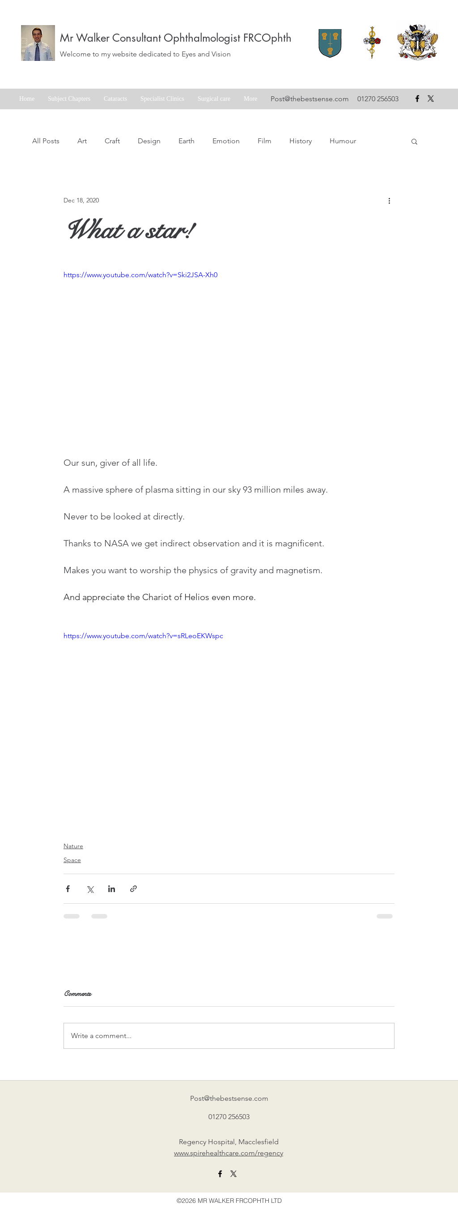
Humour (343, 141)
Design (149, 141)
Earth (186, 141)
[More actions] (389, 200)
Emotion (226, 141)
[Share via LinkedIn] (111, 888)
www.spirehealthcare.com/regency (228, 1153)
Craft (112, 141)
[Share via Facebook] (68, 888)
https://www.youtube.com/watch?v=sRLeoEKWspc (143, 635)
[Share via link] (133, 888)
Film (264, 141)
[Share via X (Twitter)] (89, 888)
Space (72, 860)
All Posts (45, 141)
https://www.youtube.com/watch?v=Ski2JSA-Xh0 (140, 274)
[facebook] (417, 98)
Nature (73, 846)
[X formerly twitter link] (233, 1173)
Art (82, 141)
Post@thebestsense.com (310, 98)
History (300, 141)
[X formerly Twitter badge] (430, 98)
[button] (414, 141)
